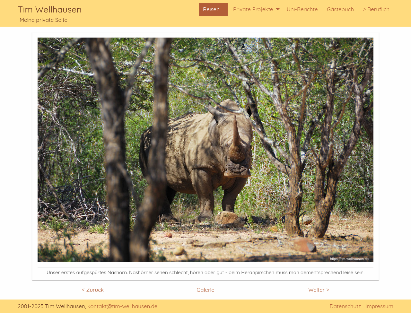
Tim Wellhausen (50, 9)
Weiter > (318, 289)
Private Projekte (253, 9)
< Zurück (93, 289)
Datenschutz (345, 306)
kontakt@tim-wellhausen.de (123, 306)
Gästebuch (340, 9)
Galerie (205, 289)
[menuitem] (213, 9)
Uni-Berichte (302, 9)
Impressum (379, 306)
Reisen (211, 9)
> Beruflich (376, 9)
